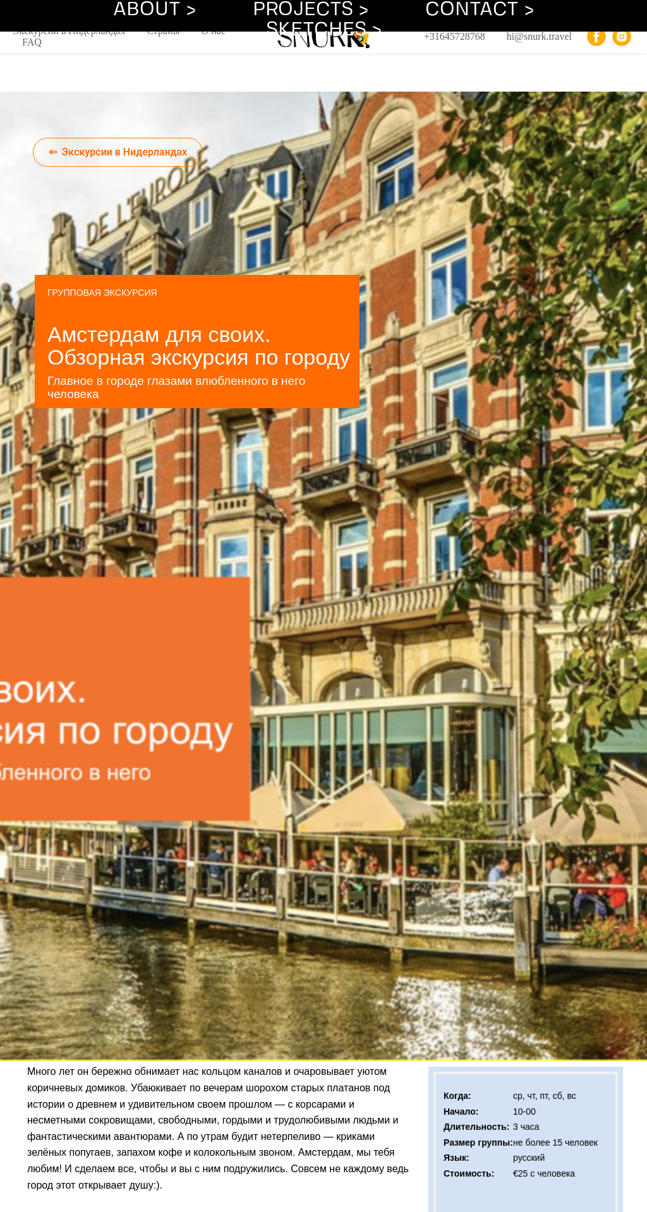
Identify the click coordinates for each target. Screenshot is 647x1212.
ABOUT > (154, 10)
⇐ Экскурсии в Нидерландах (118, 152)
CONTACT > (479, 10)
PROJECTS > (310, 10)
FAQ (32, 42)
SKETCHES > (324, 30)
